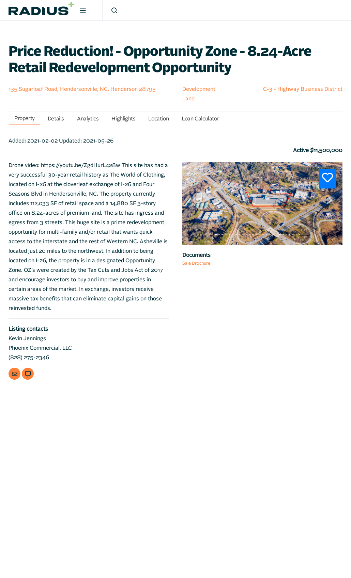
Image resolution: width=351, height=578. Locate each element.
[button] (194, 200)
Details (56, 118)
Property (24, 118)
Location (158, 118)
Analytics (87, 118)
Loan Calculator (200, 118)
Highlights (123, 118)
